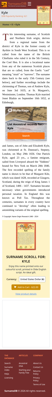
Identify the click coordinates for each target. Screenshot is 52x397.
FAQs (6, 373)
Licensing (8, 377)
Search (26, 135)
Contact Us (38, 367)
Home (5, 24)
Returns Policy (36, 372)
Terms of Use (39, 384)
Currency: (12, 279)
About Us (37, 363)
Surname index (8, 368)
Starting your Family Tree (25, 371)
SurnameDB (10, 390)
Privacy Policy (36, 379)
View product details (26, 293)
